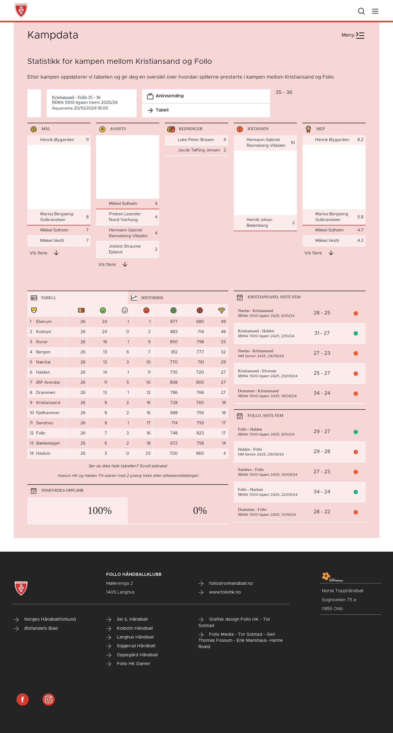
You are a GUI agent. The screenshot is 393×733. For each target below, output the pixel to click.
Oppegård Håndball (132, 655)
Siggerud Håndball (130, 646)
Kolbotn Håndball (129, 628)
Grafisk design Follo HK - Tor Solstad (234, 622)
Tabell (157, 110)
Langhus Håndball (130, 637)
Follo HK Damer (128, 664)
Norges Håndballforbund (45, 619)
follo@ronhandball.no (225, 583)
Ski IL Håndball (127, 619)
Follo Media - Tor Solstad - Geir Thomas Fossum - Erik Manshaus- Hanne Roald (240, 640)
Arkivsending (164, 96)
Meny (354, 35)
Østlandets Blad (36, 628)
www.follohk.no (219, 592)
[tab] (77, 297)
